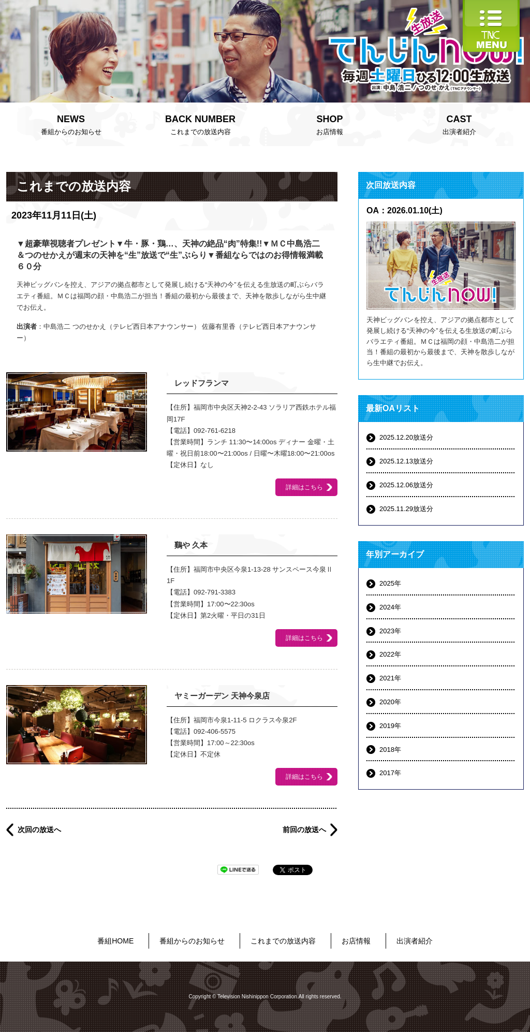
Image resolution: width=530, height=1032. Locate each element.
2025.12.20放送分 (406, 437)
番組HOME (115, 941)
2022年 (390, 654)
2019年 (390, 726)
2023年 (390, 631)
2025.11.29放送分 (406, 509)
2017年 (390, 773)
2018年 (390, 749)
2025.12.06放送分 (406, 485)
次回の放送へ (39, 829)
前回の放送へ (304, 829)
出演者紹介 (459, 124)
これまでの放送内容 (200, 124)
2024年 (390, 607)
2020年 (390, 702)
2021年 (390, 678)
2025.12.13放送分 (406, 461)
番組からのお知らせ (70, 124)
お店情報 (329, 124)
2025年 (390, 583)
